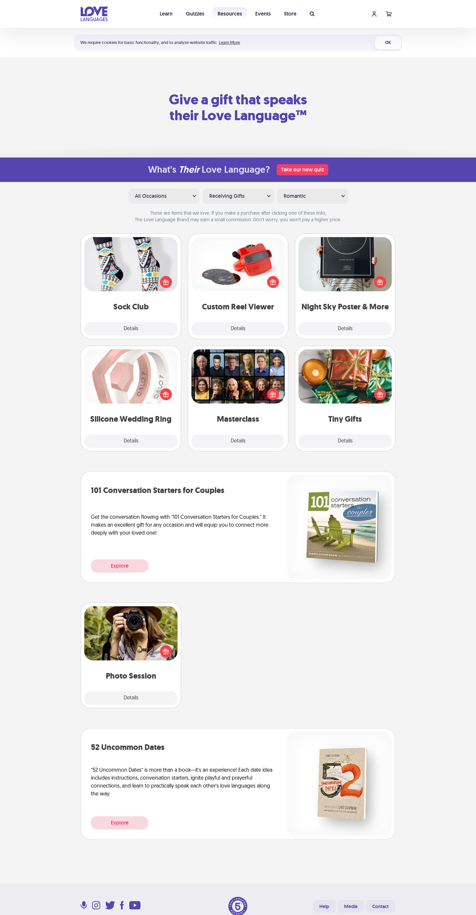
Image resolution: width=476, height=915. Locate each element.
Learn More (229, 42)
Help (324, 906)
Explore (120, 565)
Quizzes (195, 13)
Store (290, 13)
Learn (166, 13)
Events (263, 13)
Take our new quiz (302, 169)
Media (350, 906)
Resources (230, 13)
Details (131, 329)
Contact (380, 906)
